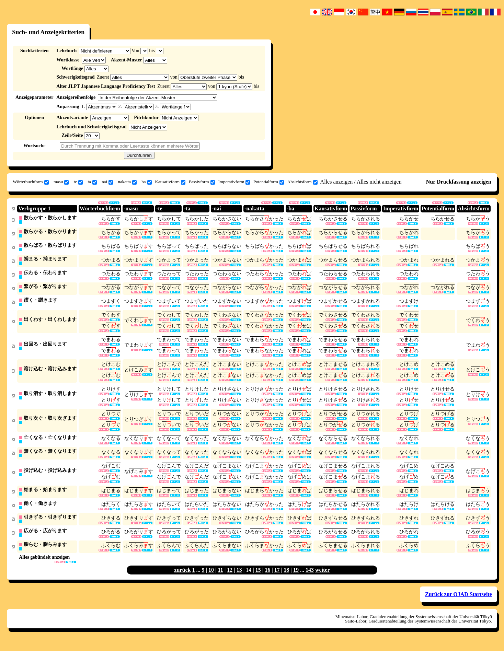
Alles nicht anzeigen (379, 182)
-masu (60, 182)
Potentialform (268, 182)
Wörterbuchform (30, 182)
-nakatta (126, 182)
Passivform (202, 182)
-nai (106, 182)
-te (77, 182)
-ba (146, 182)
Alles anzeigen (336, 182)
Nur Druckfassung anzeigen (458, 182)
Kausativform (170, 182)
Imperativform (234, 182)
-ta (91, 182)
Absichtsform (302, 182)
